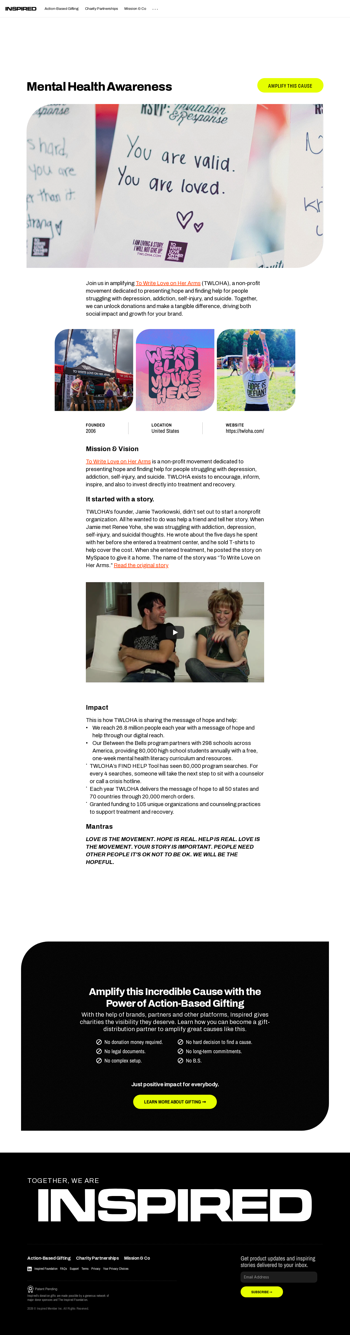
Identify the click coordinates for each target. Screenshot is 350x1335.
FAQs (63, 1268)
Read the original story (141, 565)
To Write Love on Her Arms (168, 283)
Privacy (95, 1268)
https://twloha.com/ (245, 430)
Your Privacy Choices (116, 1268)
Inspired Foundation (45, 1268)
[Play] (175, 632)
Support (74, 1268)
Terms (85, 1268)
